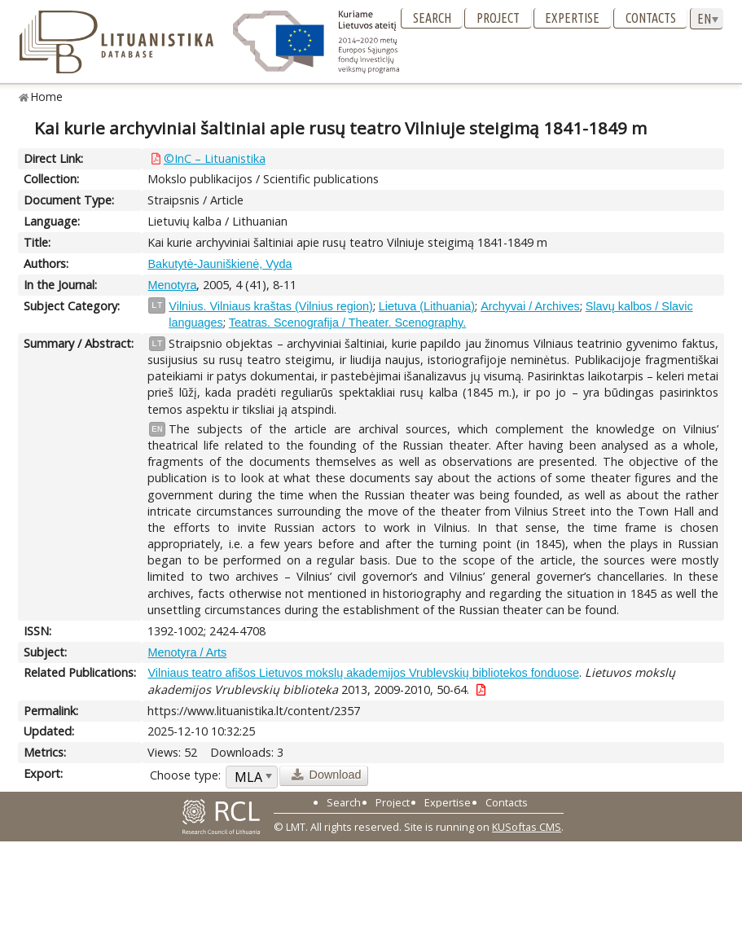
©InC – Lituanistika (215, 158)
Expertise (572, 18)
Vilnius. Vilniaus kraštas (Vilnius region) (270, 306)
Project (498, 18)
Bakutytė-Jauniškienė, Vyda (219, 263)
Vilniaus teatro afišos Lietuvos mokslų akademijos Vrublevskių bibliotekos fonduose (363, 672)
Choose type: (185, 775)
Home (47, 96)
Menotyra (171, 285)
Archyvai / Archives (530, 306)
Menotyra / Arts (186, 652)
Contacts (651, 18)
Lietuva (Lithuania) (427, 306)
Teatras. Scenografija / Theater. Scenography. (347, 322)
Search (432, 18)
